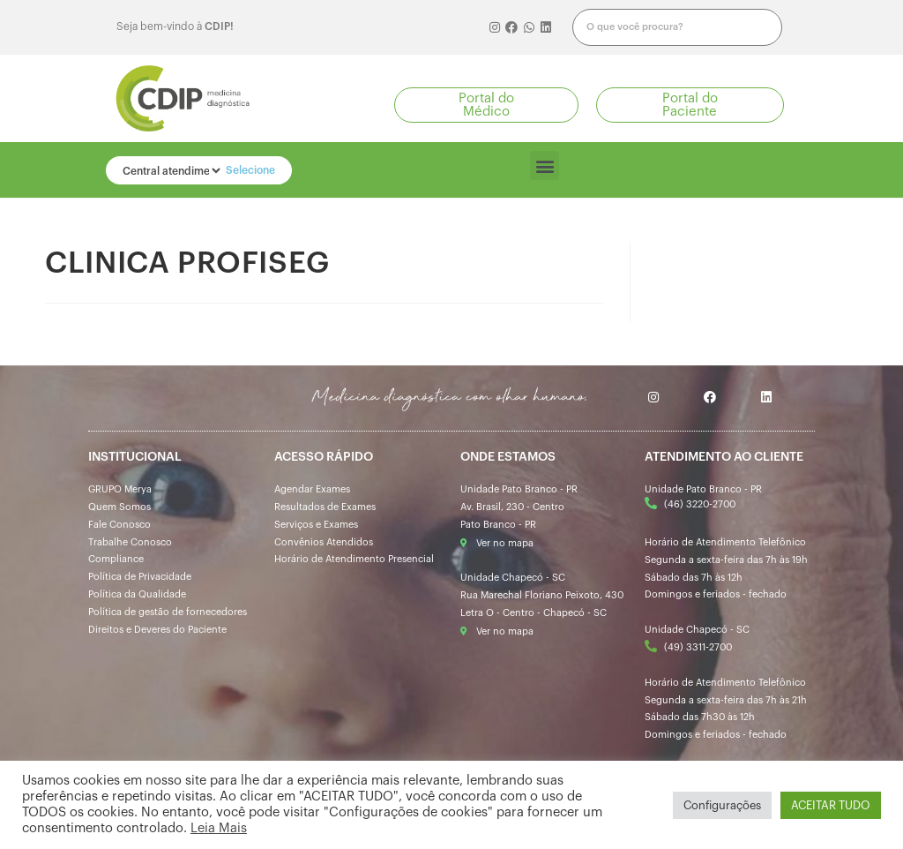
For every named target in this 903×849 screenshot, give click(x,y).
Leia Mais (218, 828)
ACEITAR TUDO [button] (830, 805)
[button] (486, 105)
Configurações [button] (722, 805)
